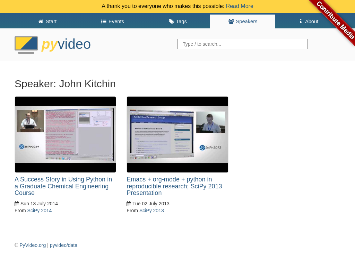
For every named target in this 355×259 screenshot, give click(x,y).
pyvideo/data (63, 245)
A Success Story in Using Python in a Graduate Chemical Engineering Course (63, 186)
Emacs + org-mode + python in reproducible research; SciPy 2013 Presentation (174, 186)
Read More (239, 6)
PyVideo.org (32, 245)
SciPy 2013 (151, 210)
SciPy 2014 (39, 210)
